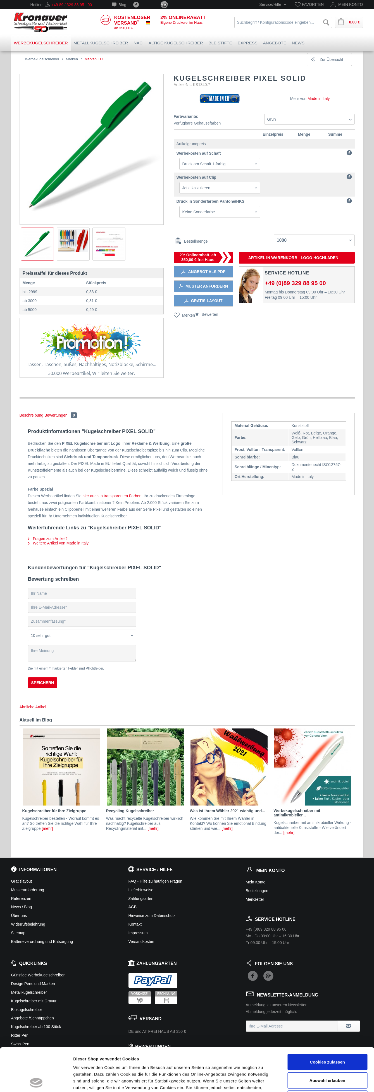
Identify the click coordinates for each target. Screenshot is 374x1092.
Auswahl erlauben (327, 1037)
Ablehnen (327, 1055)
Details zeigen (297, 1081)
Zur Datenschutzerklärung (167, 1051)
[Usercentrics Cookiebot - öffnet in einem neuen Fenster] (36, 1081)
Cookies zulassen (327, 1018)
